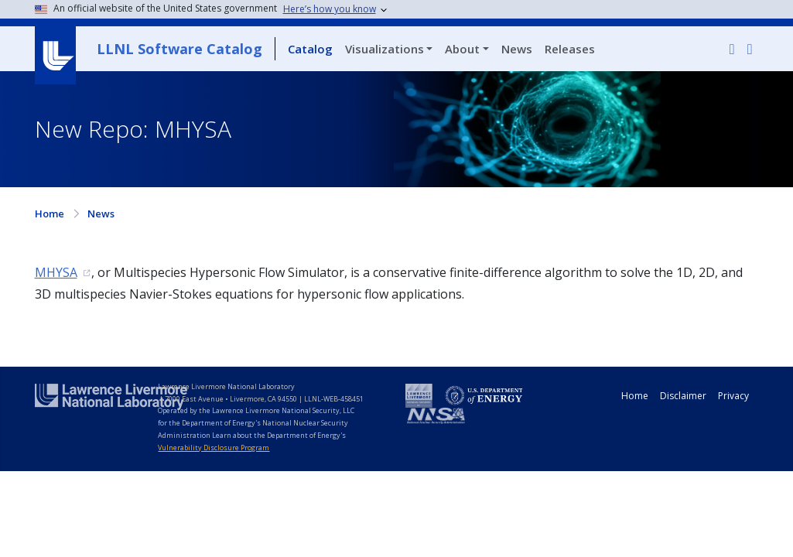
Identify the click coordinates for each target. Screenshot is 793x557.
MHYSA (56, 272)
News (516, 48)
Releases (570, 48)
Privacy (733, 395)
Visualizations (384, 48)
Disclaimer (683, 395)
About (462, 48)
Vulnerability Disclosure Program (213, 448)
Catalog (310, 48)
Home (49, 213)
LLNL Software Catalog (179, 48)
